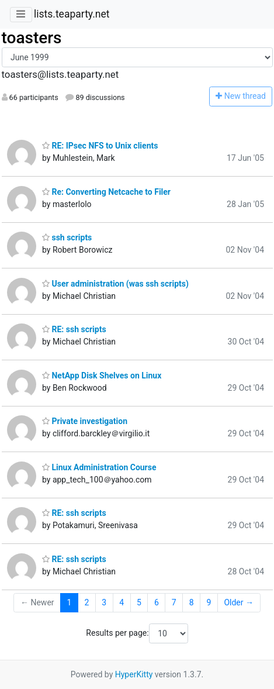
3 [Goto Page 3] (104, 602)
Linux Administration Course (99, 467)
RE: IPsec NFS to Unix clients (100, 145)
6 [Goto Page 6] (156, 602)
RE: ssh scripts (74, 329)
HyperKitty (134, 674)
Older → (239, 602)
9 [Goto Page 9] (209, 602)
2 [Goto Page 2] (86, 602)
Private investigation (84, 421)
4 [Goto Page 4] (121, 602)
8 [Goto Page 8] (191, 602)
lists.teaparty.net (72, 14)
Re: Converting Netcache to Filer (106, 192)
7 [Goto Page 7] (174, 602)
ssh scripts (67, 237)
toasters (32, 37)
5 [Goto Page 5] (139, 602)
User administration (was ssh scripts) (115, 283)
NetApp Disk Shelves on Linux (101, 375)
